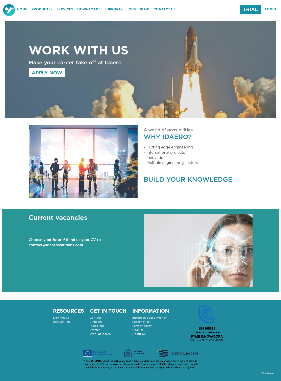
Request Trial (62, 321)
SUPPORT (113, 9)
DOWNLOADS (88, 9)
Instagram (97, 325)
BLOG (144, 9)
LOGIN (270, 9)
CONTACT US (164, 9)
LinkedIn (96, 321)
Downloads (61, 317)
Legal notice (141, 321)
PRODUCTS (41, 9)
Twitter (95, 329)
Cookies (137, 329)
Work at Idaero (100, 333)
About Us (139, 333)
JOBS (131, 9)
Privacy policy (142, 325)
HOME (22, 9)
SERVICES (64, 9)
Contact (95, 317)
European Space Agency (149, 317)
